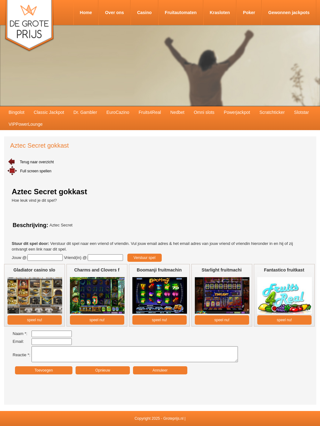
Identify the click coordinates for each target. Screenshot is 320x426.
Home (86, 12)
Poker (249, 12)
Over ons (114, 12)
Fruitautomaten (181, 12)
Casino (144, 12)
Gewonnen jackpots (288, 12)
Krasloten (220, 12)
